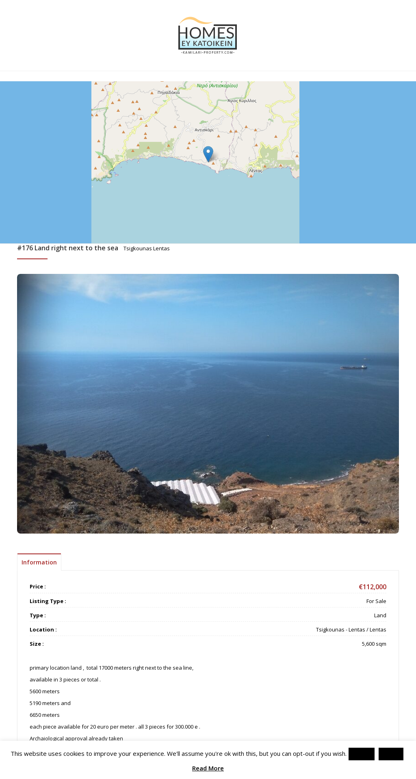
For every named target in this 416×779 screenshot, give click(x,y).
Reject (391, 753)
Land (380, 615)
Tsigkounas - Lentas (340, 629)
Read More (208, 768)
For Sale (376, 601)
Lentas (378, 629)
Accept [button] (361, 753)
